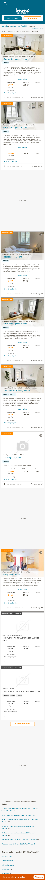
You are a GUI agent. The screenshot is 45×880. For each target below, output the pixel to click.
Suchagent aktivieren (22, 723)
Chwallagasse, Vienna (12, 457)
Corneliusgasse (6, 856)
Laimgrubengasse (7, 865)
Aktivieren (39, 877)
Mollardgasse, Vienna (12, 257)
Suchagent (32, 18)
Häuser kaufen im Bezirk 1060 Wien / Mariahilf (17, 815)
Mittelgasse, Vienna (11, 575)
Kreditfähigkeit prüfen (10, 93)
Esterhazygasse (7, 861)
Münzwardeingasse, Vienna (14, 59)
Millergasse (5, 869)
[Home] (22, 11)
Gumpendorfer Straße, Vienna (16, 391)
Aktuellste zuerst (36, 29)
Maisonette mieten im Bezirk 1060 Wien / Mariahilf (19, 839)
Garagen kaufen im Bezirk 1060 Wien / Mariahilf (18, 844)
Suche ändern (12, 18)
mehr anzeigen (22, 79)
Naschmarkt (5, 873)
